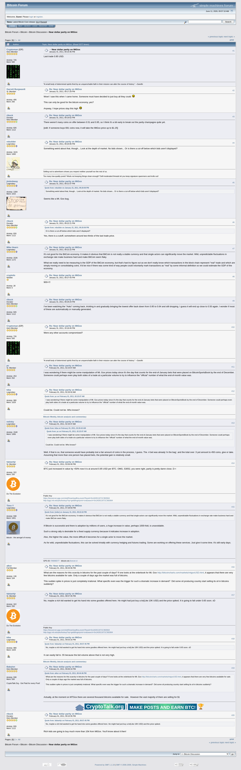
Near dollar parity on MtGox (63, 32)
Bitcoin (24, 32)
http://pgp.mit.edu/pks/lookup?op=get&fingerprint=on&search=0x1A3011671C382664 (78, 500)
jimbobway (12, 181)
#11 (232, 367)
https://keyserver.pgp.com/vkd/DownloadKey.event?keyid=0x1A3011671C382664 (76, 498)
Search (27, 26)
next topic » (229, 36)
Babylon (11, 666)
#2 (233, 90)
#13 (232, 423)
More (51, 26)
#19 (232, 668)
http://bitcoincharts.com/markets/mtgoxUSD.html (180, 572)
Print (232, 40)
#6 (233, 222)
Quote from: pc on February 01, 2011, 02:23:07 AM (64, 396)
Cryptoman (12, 49)
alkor (9, 565)
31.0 (37, 22)
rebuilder (11, 141)
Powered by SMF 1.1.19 (105, 765)
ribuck (10, 115)
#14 (232, 463)
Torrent (43, 22)
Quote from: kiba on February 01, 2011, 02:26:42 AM (65, 428)
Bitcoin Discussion (38, 32)
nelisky (10, 421)
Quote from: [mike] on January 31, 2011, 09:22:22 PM (66, 512)
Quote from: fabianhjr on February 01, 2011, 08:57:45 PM (67, 644)
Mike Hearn (12, 247)
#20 (232, 715)
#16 (232, 567)
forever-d (73, 561)
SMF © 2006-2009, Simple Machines (131, 765)
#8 (233, 277)
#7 (233, 249)
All (19, 40)
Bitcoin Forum (11, 32)
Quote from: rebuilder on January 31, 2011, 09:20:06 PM (67, 188)
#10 (232, 327)
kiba (9, 390)
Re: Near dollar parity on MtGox (65, 89)
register (39, 17)
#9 (233, 301)
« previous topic (215, 36)
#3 (233, 117)
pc (8, 365)
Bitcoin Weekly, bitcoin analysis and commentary (64, 417)
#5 (233, 183)
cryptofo (11, 275)
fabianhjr (11, 462)
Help (20, 26)
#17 (232, 595)
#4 (233, 143)
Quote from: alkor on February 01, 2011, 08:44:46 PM (66, 673)
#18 (232, 639)
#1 (233, 51)
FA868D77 (55, 561)
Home (12, 26)
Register (43, 26)
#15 (232, 507)
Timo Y (10, 505)
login (31, 17)
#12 (232, 391)
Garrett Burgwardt (16, 89)
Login (34, 26)
